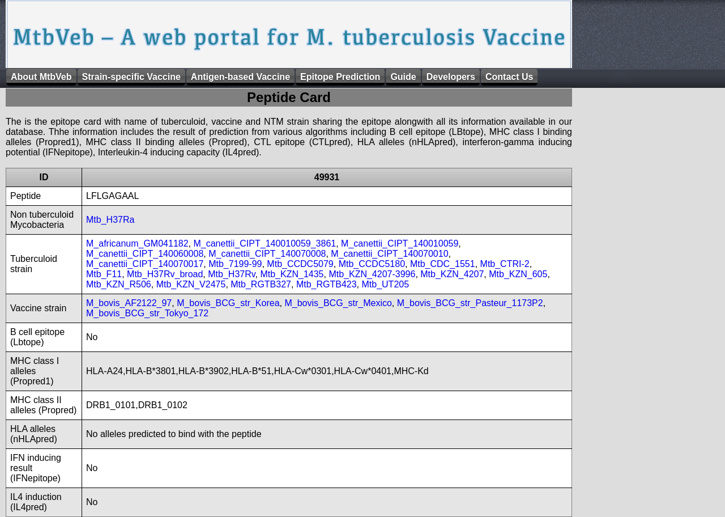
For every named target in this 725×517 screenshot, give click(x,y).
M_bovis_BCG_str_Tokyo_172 (147, 313)
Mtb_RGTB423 (326, 284)
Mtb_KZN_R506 (118, 284)
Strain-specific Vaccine (131, 77)
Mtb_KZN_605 (518, 274)
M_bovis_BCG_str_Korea (228, 303)
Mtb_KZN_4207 (452, 274)
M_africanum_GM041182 (137, 243)
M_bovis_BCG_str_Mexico (337, 303)
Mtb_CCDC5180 (372, 264)
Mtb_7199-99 (235, 264)
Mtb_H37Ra (110, 219)
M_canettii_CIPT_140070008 (267, 253)
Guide (403, 77)
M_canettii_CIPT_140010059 (399, 243)
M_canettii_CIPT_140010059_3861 (264, 243)
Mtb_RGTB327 (261, 284)
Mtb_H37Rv (231, 274)
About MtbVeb (41, 77)
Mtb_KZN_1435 (291, 274)
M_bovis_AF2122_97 (129, 303)
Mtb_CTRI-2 (505, 264)
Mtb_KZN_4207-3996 (372, 274)
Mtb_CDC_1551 (442, 264)
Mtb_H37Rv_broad (165, 274)
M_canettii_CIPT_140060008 (144, 253)
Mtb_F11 (104, 274)
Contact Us (509, 77)
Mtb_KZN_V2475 (191, 284)
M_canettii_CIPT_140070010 (389, 253)
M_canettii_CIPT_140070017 (144, 264)
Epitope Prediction (340, 77)
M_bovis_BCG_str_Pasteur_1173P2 (470, 303)
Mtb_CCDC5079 (300, 264)
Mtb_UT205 (385, 284)
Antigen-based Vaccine (240, 77)
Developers (451, 77)
